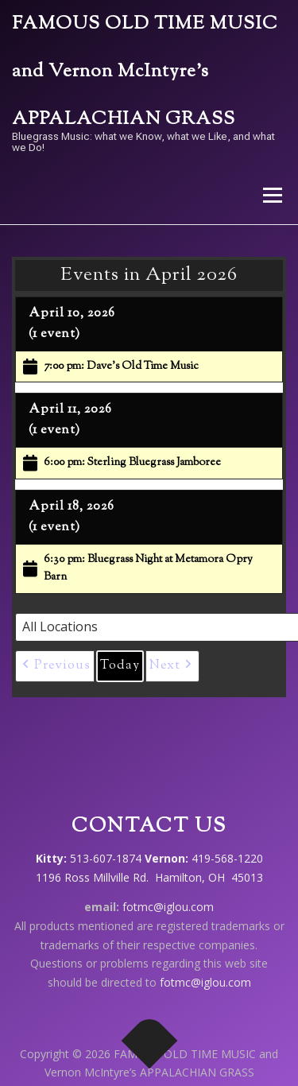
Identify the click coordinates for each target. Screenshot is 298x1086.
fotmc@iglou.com (168, 906)
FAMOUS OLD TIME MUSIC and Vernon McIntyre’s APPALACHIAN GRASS (145, 72)
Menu (271, 195)
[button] (55, 666)
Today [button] (120, 666)
